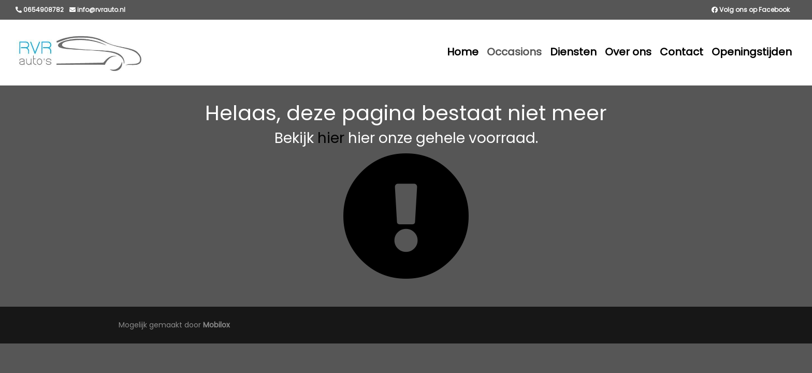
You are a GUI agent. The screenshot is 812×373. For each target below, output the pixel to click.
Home (463, 52)
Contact (681, 52)
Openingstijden (752, 52)
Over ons (628, 52)
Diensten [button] (573, 52)
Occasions (514, 52)
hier (330, 138)
